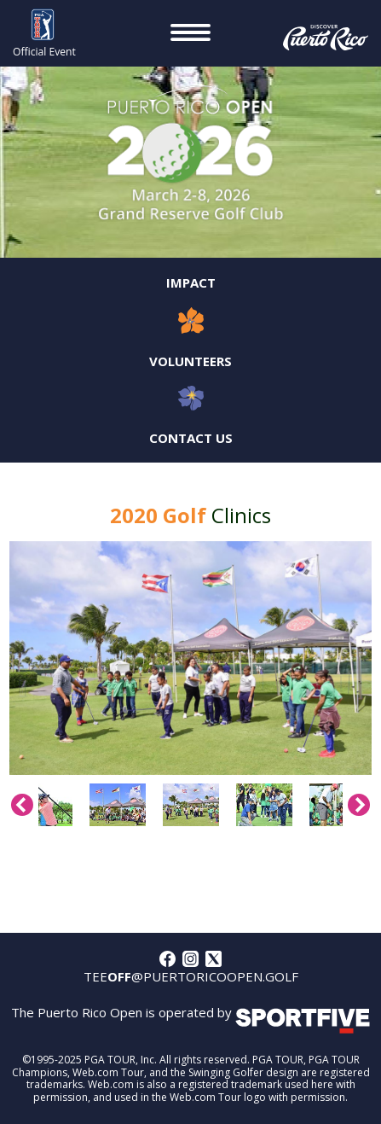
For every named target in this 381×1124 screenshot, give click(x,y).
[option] (190, 658)
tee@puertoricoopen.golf (191, 976)
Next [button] (359, 805)
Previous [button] (22, 805)
